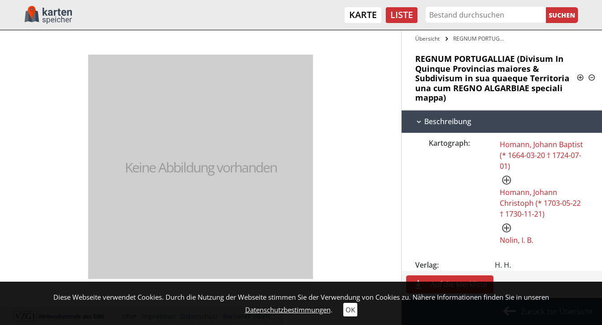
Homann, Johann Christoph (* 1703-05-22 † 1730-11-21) (540, 203)
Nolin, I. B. (516, 240)
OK (350, 309)
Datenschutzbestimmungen (288, 309)
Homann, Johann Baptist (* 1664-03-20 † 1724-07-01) (541, 155)
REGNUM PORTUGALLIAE (481, 38)
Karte (363, 15)
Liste (401, 15)
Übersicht (427, 38)
